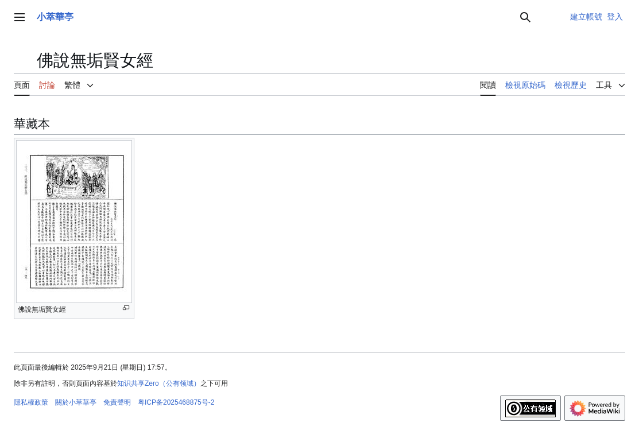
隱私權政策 (31, 402)
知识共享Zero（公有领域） (158, 383)
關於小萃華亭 (75, 402)
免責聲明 (117, 402)
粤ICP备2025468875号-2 (176, 402)
